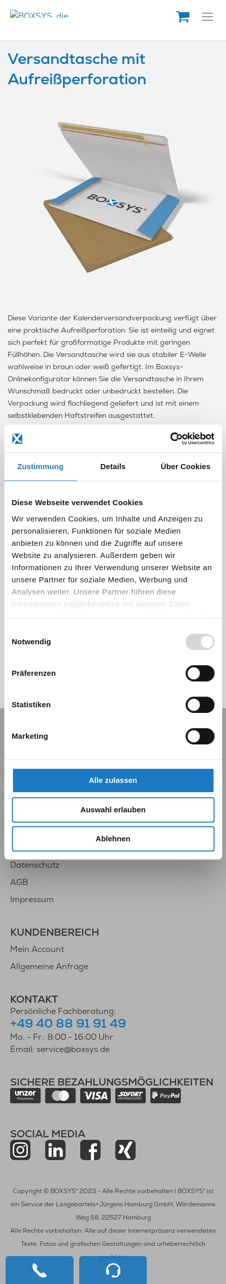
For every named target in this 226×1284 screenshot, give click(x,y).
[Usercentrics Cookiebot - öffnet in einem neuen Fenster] (169, 438)
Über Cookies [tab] (186, 466)
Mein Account (37, 949)
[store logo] (92, 14)
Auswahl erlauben (112, 809)
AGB (19, 882)
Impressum (32, 899)
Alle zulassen (113, 780)
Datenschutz (34, 865)
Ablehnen (112, 838)
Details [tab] (113, 466)
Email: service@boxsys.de (60, 1049)
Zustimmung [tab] (40, 466)
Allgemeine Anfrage (49, 966)
